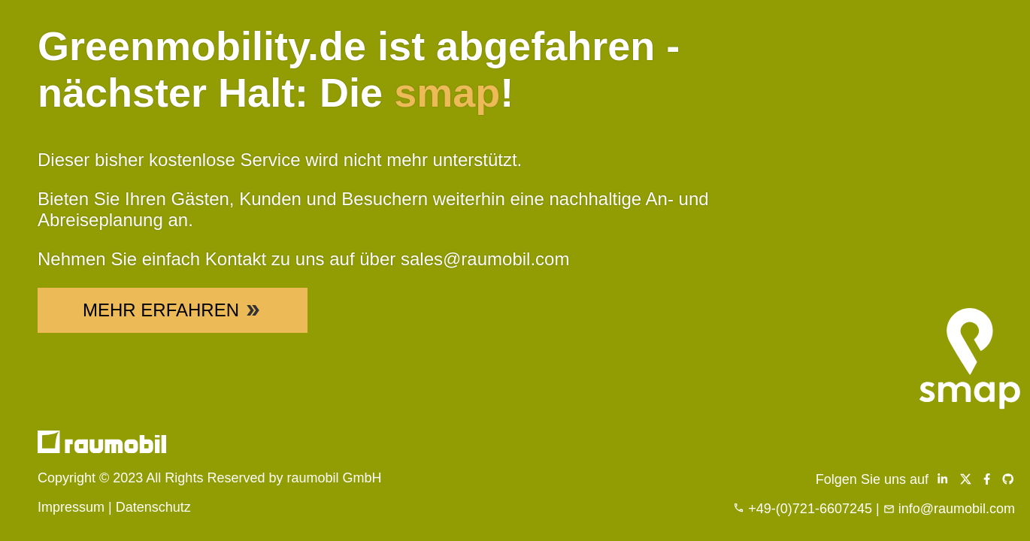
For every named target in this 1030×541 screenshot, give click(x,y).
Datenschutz (153, 507)
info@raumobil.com (956, 508)
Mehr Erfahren (172, 310)
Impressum (71, 507)
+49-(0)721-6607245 (810, 508)
